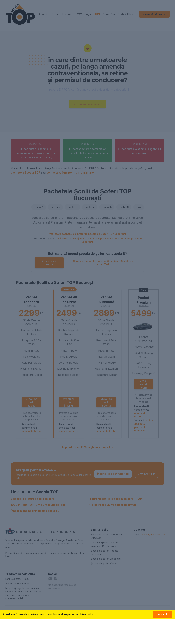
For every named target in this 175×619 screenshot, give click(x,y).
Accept (162, 614)
